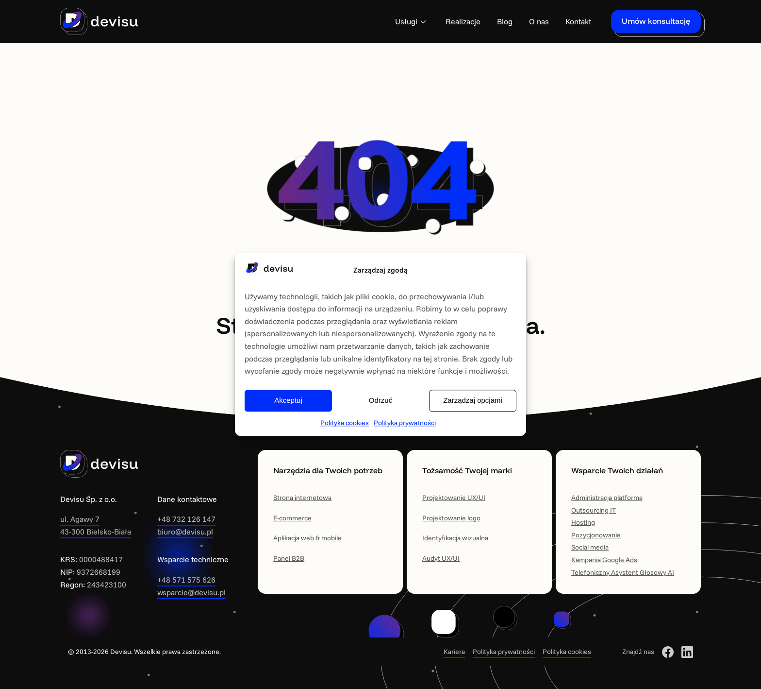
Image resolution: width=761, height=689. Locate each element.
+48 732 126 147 (186, 519)
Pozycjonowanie (596, 535)
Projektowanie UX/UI (453, 497)
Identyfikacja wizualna (455, 538)
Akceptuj (288, 400)
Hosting (583, 522)
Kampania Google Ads (604, 559)
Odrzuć (380, 400)
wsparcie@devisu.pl (191, 592)
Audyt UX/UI (441, 558)
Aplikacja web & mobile (307, 538)
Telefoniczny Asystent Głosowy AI (622, 572)
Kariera (454, 651)
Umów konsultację (656, 21)
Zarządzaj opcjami (472, 400)
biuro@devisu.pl (185, 531)
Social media (590, 547)
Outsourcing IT (593, 510)
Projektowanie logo (451, 518)
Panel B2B (288, 558)
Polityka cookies (344, 422)
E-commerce (292, 518)
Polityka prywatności (405, 422)
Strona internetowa (302, 497)
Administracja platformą (607, 497)
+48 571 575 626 (186, 580)
